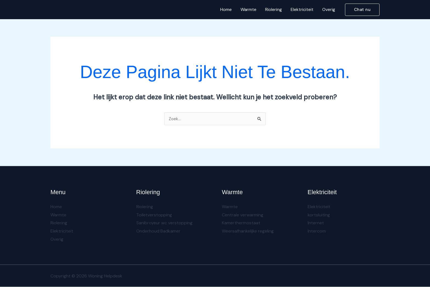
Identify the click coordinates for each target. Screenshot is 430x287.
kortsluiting (319, 215)
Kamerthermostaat (241, 223)
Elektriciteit (302, 9)
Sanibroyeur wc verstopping (164, 223)
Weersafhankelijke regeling (248, 231)
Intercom (317, 231)
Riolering (273, 9)
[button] (362, 10)
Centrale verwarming (242, 215)
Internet (316, 223)
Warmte (248, 9)
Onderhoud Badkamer (158, 231)
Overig (328, 9)
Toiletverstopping (154, 215)
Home (226, 9)
